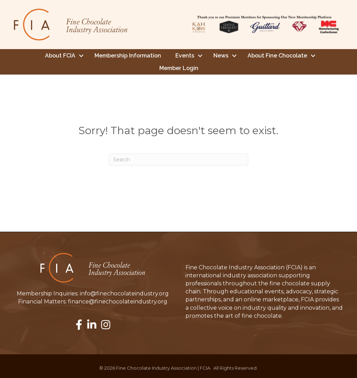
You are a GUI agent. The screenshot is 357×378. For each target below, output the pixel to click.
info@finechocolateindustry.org (124, 293)
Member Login (178, 67)
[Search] (178, 159)
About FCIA (60, 55)
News (220, 55)
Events (184, 55)
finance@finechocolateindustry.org (117, 301)
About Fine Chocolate (277, 55)
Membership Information (127, 55)
